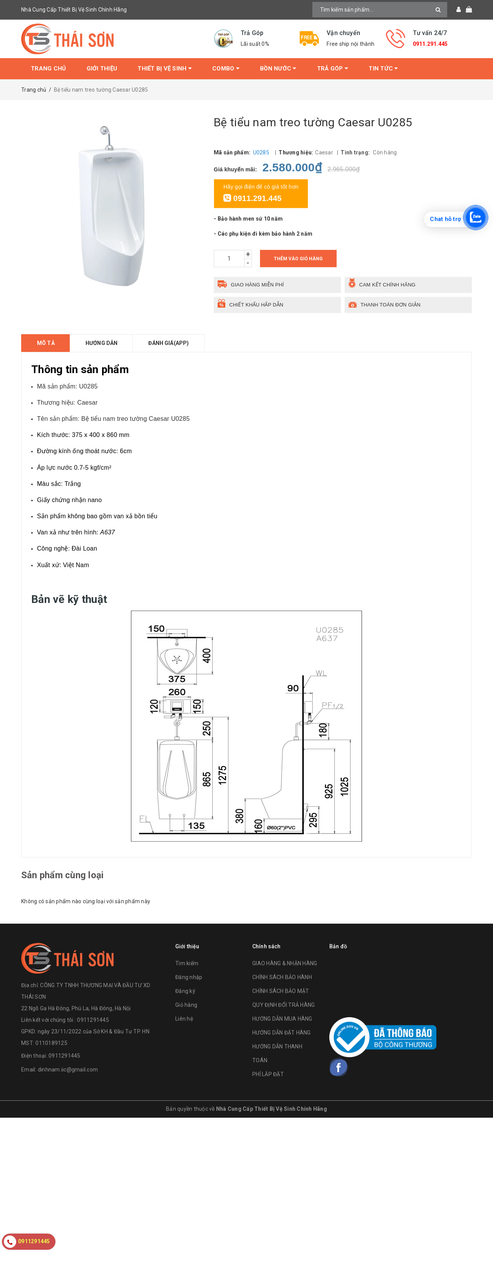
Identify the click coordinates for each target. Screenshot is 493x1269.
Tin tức (383, 68)
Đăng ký (185, 991)
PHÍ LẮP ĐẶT (268, 1074)
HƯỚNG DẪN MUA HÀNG (282, 1019)
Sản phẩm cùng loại (62, 875)
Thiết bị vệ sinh (165, 68)
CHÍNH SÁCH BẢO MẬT (280, 991)
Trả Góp (332, 68)
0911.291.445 (430, 44)
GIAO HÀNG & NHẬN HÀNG (284, 963)
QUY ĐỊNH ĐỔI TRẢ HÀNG (283, 1005)
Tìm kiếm (186, 963)
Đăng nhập (188, 977)
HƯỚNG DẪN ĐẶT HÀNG (281, 1033)
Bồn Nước (278, 68)
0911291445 (64, 1056)
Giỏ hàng (186, 1005)
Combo (226, 68)
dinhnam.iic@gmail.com (68, 1069)
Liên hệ (184, 1019)
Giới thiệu (102, 68)
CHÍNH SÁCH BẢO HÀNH (282, 977)
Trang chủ (48, 68)
